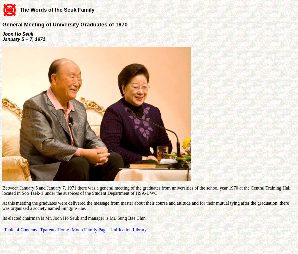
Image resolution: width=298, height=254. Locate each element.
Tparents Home (54, 229)
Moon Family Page (90, 229)
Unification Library (128, 229)
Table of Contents (20, 229)
